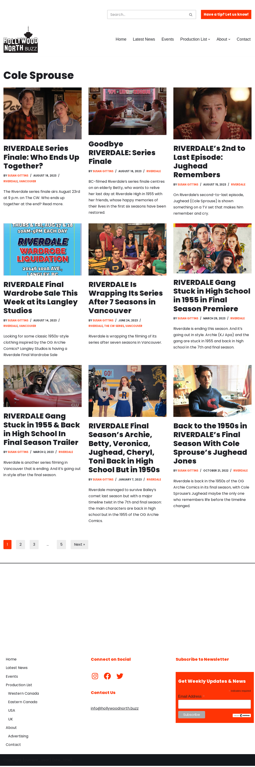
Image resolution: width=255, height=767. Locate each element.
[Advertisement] (127, 607)
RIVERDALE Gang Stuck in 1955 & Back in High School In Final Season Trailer (42, 429)
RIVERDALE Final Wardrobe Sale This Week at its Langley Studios (40, 297)
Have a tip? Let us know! (226, 14)
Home (120, 39)
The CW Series (114, 326)
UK (10, 720)
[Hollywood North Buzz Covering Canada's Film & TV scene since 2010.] (20, 39)
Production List (19, 685)
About (11, 728)
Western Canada (23, 694)
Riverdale (10, 181)
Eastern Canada (22, 702)
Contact (244, 39)
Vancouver (27, 181)
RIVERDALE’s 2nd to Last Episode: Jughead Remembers (209, 161)
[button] (209, 39)
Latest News (144, 39)
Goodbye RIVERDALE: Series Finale (122, 153)
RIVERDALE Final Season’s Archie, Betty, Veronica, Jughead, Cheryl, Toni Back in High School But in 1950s (124, 448)
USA (11, 711)
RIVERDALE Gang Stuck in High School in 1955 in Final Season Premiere (212, 295)
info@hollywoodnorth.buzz (115, 709)
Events (167, 39)
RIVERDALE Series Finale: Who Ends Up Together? (41, 157)
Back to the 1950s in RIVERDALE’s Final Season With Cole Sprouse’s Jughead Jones (210, 444)
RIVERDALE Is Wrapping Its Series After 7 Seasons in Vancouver (126, 297)
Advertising (18, 737)
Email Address (191, 697)
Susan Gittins (18, 176)
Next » (79, 545)
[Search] (146, 14)
